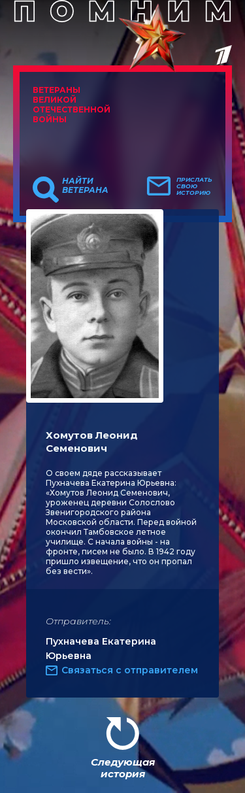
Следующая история (123, 768)
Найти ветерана (85, 186)
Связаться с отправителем (129, 670)
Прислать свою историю (194, 186)
